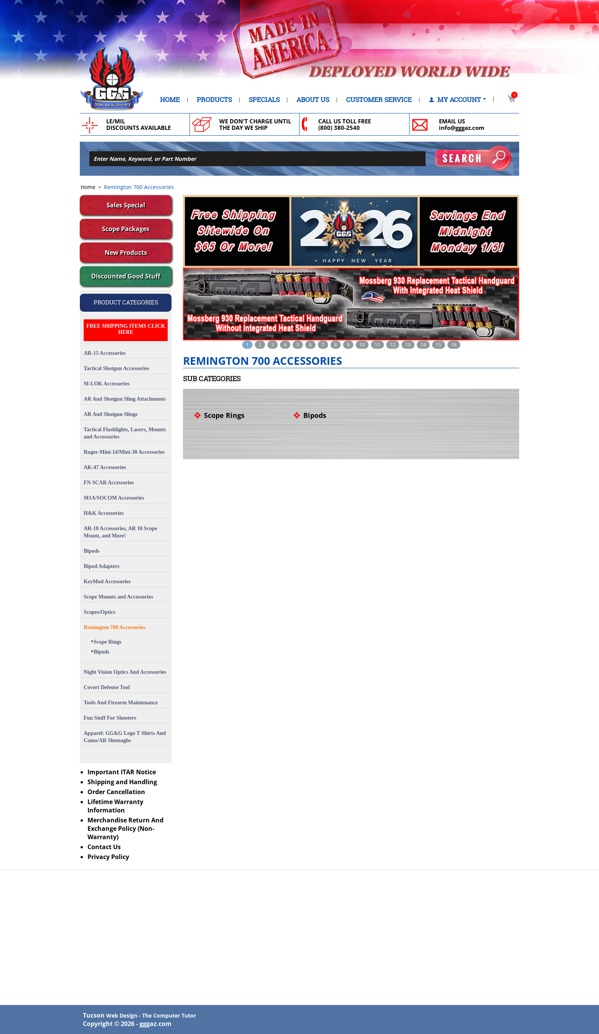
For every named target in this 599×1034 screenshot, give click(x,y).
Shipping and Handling (122, 782)
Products (214, 100)
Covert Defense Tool (107, 687)
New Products (126, 252)
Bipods (91, 551)
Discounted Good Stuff (125, 276)
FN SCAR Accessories (109, 482)
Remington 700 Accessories (115, 627)
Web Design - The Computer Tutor (151, 1015)
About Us (312, 100)
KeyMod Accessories (107, 581)
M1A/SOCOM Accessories (114, 498)
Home (170, 100)
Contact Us (104, 847)
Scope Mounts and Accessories (118, 597)
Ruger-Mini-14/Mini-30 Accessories (124, 452)
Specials (264, 100)
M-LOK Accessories (107, 384)
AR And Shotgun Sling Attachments (125, 399)
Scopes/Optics (99, 612)
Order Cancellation (116, 792)
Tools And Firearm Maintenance (121, 703)
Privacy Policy (108, 857)
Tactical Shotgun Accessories (116, 368)
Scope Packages (125, 229)
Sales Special (126, 205)
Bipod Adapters (102, 566)
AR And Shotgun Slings (111, 414)
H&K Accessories (104, 513)
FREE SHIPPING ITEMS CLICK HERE (125, 329)
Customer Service (379, 100)
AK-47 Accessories (105, 467)
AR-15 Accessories (105, 353)
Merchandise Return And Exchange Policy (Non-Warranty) (125, 828)
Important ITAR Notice (121, 772)
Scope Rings (106, 642)
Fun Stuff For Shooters (110, 718)
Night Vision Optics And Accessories (125, 672)
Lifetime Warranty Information (115, 806)
